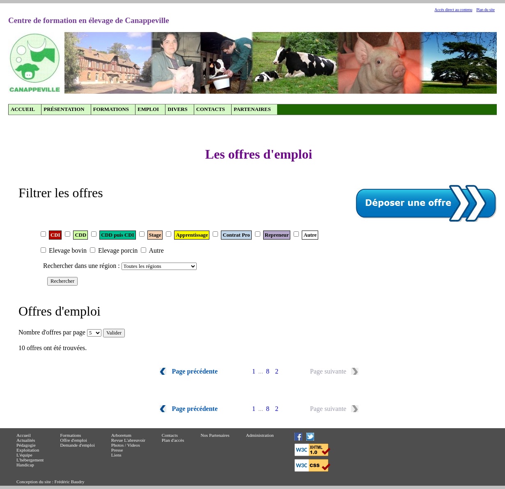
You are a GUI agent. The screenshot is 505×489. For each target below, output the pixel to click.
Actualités (25, 440)
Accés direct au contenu (453, 9)
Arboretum (121, 435)
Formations (111, 109)
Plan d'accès (173, 440)
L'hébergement (30, 459)
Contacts (210, 109)
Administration (260, 435)
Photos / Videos (125, 445)
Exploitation (27, 449)
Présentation (64, 109)
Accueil (23, 109)
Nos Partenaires (215, 435)
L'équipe (24, 454)
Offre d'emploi (73, 440)
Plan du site (485, 9)
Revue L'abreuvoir (128, 440)
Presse (117, 449)
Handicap (25, 464)
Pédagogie (26, 445)
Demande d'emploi (77, 445)
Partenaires (252, 109)
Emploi (148, 109)
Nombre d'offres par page (51, 332)
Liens (116, 454)
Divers (177, 109)
